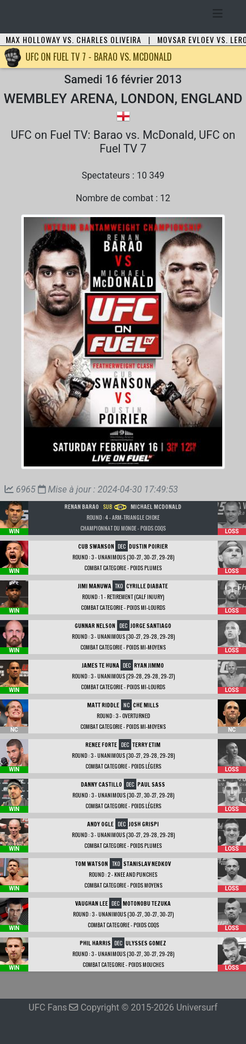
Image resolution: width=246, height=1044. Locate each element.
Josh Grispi (144, 824)
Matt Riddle (103, 705)
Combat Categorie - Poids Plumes (123, 567)
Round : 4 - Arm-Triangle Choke (123, 517)
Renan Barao (81, 507)
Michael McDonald (156, 507)
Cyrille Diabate (147, 586)
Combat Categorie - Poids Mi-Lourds (123, 607)
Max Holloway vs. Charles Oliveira (73, 39)
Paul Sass (151, 784)
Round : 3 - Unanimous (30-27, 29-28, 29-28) (123, 636)
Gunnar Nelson (95, 626)
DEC (122, 546)
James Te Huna (100, 665)
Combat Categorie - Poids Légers (123, 766)
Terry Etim (146, 745)
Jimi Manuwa (94, 586)
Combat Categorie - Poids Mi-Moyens (123, 647)
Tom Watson (91, 864)
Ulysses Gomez (146, 943)
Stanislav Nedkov (147, 864)
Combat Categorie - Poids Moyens (123, 885)
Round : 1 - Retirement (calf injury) (123, 596)
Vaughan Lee (91, 903)
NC (126, 705)
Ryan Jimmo (149, 665)
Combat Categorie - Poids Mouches (123, 964)
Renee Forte (101, 745)
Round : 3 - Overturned (123, 715)
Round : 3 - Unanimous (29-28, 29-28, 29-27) (123, 676)
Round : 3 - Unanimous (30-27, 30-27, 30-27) (123, 914)
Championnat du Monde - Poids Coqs (123, 528)
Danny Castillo (101, 784)
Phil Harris (95, 943)
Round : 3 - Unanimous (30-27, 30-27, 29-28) (123, 557)
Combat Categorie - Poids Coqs (123, 924)
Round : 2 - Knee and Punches (123, 874)
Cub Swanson (96, 546)
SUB (115, 506)
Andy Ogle (100, 824)
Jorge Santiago (151, 626)
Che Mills (146, 705)
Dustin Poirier (148, 546)
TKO (119, 586)
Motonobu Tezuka (147, 903)
